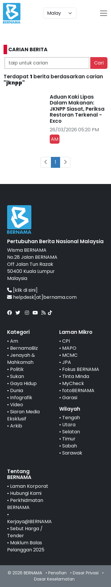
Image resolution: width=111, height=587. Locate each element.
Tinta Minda (75, 376)
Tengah (71, 417)
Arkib (16, 425)
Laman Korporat (29, 486)
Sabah (69, 445)
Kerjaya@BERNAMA (29, 521)
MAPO (69, 348)
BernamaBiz (24, 348)
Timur (68, 438)
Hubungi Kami (25, 493)
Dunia (16, 390)
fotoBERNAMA (78, 390)
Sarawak (72, 453)
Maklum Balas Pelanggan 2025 (25, 546)
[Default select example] (59, 13)
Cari (99, 62)
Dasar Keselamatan (54, 579)
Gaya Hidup (23, 383)
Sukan (17, 376)
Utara (68, 424)
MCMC (70, 355)
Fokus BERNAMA (80, 369)
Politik (17, 369)
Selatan (71, 431)
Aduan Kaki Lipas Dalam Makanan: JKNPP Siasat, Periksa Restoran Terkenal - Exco (77, 109)
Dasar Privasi (86, 573)
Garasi (69, 397)
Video (16, 404)
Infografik (21, 397)
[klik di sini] (25, 290)
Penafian (57, 573)
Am (14, 341)
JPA (66, 362)
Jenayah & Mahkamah (21, 359)
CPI (66, 341)
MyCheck (73, 383)
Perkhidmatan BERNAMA (25, 504)
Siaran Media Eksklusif (23, 415)
